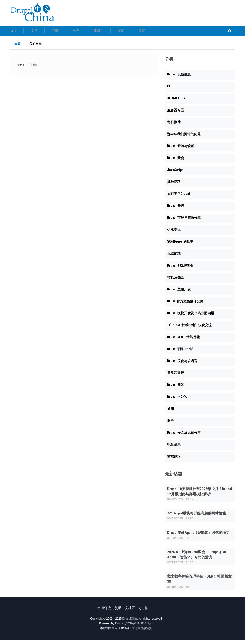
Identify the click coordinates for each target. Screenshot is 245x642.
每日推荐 (174, 124)
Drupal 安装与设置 (180, 148)
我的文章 (35, 46)
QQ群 (145, 610)
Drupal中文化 (177, 399)
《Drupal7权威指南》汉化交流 (189, 327)
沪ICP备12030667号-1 (138, 625)
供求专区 (174, 232)
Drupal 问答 (175, 387)
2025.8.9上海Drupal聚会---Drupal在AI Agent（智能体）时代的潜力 (196, 556)
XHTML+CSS (176, 100)
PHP (170, 88)
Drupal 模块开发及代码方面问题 (190, 315)
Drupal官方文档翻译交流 (185, 303)
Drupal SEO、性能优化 (183, 339)
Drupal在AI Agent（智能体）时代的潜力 (198, 534)
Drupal (119, 625)
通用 (170, 411)
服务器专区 (175, 112)
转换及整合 (175, 279)
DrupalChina (130, 620)
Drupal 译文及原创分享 (184, 435)
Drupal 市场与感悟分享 (184, 220)
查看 (19, 45)
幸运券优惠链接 (142, 630)
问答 (186, 31)
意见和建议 (175, 375)
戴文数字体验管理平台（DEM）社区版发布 (199, 581)
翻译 (128, 31)
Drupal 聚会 (175, 160)
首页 (13, 31)
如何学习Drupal (178, 196)
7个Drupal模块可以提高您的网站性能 (196, 515)
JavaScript (175, 172)
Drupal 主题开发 (179, 291)
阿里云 (113, 630)
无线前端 (174, 255)
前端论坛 (174, 458)
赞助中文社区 (125, 610)
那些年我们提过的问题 (184, 136)
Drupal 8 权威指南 (180, 267)
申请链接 (102, 610)
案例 (158, 31)
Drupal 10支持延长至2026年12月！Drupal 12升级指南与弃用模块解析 (199, 493)
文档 (98, 31)
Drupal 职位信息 (179, 76)
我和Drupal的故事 (180, 244)
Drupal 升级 (175, 208)
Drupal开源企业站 (180, 351)
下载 (70, 31)
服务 (170, 423)
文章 (41, 31)
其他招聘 (174, 184)
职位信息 (174, 447)
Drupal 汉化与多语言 (182, 363)
